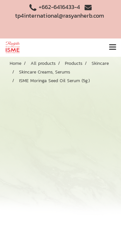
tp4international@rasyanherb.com (59, 15)
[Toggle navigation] (113, 47)
